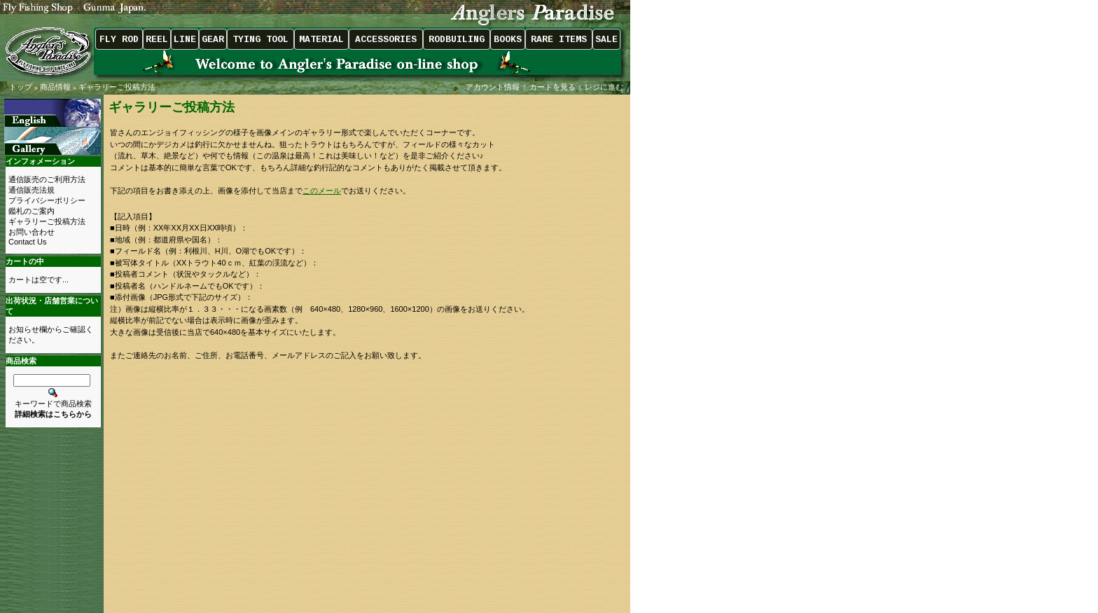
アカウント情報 (493, 87)
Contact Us (27, 241)
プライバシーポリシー (46, 200)
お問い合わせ (31, 232)
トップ (20, 87)
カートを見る (552, 87)
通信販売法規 (31, 190)
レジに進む (605, 87)
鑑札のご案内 (31, 211)
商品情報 (55, 87)
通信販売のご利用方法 (46, 179)
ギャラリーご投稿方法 (116, 87)
